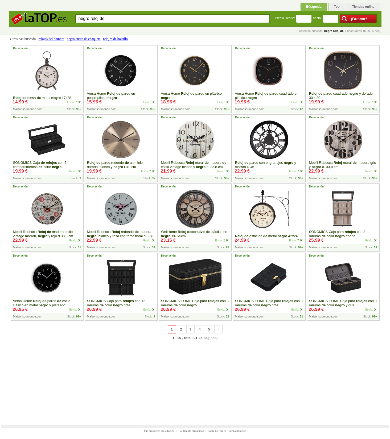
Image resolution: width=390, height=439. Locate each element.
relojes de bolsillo (115, 39)
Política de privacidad (191, 430)
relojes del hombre (51, 39)
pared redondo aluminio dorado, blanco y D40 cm (115, 165)
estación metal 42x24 (266, 236)
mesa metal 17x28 (42, 98)
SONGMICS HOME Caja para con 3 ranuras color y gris (343, 303)
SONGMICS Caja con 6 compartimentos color (40, 165)
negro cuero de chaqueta (84, 39)
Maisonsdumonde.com (28, 109)
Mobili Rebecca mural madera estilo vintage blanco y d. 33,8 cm (194, 165)
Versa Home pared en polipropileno (111, 95)
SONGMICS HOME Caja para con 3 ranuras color (195, 303)
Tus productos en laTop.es (159, 430)
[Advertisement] (195, 379)
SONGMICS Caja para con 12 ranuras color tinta (116, 303)
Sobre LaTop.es (217, 430)
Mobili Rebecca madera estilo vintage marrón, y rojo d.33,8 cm (43, 234)
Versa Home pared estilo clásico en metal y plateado (41, 303)
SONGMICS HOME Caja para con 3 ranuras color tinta (269, 303)
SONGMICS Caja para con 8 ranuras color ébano (337, 234)
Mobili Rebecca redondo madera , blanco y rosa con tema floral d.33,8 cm (120, 236)
